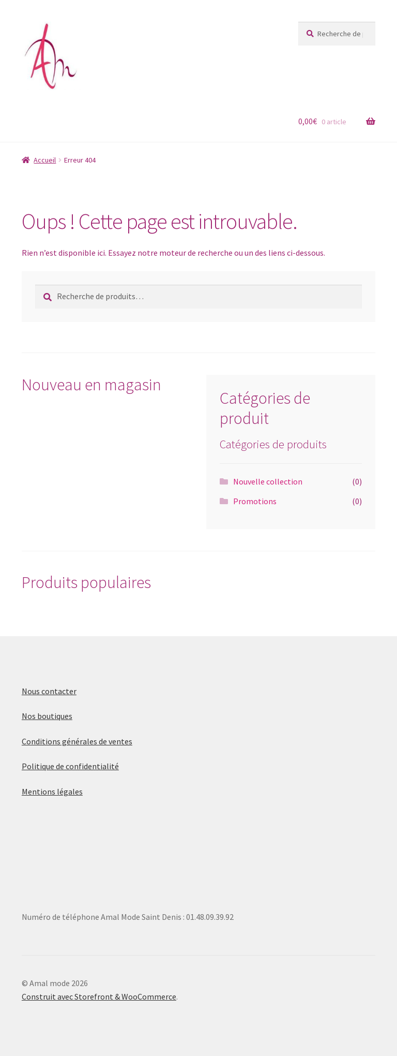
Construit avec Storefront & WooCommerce (99, 996)
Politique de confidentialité (70, 766)
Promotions (255, 501)
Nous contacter (49, 691)
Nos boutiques (47, 716)
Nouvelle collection (267, 481)
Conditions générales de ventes (77, 741)
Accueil (45, 160)
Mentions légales (52, 791)
